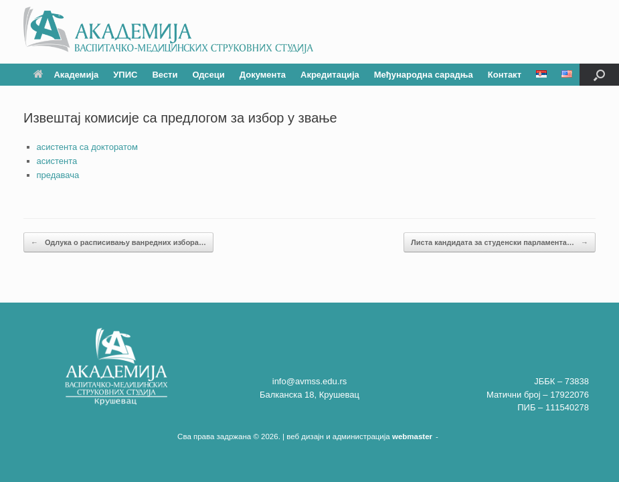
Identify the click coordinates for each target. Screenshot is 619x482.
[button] (599, 75)
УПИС (125, 75)
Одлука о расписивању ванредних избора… (118, 242)
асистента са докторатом (88, 147)
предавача (58, 175)
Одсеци (208, 75)
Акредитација (329, 75)
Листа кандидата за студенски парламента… (499, 242)
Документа (263, 75)
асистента (57, 161)
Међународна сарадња (423, 75)
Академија (65, 75)
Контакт (504, 75)
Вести (164, 75)
